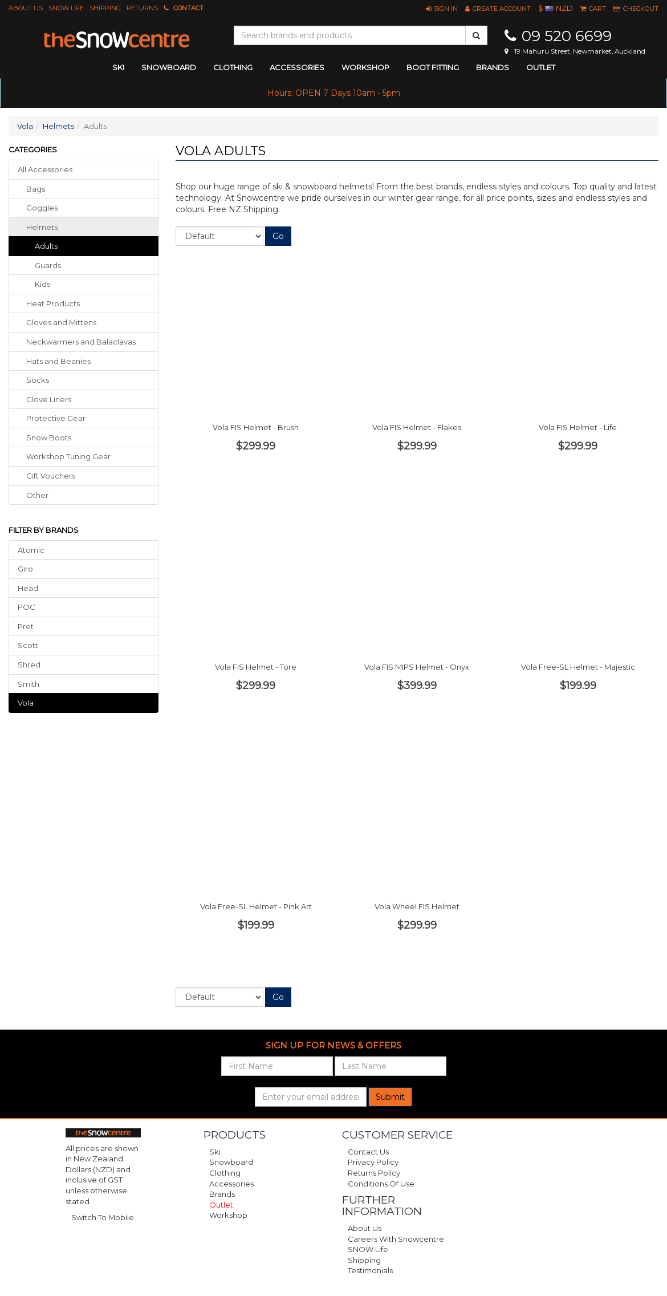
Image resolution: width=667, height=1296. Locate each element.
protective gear (56, 418)
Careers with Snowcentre (396, 1239)
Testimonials (370, 1270)
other (37, 495)
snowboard (168, 67)
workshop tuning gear (68, 456)
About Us (26, 8)
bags (35, 188)
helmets (42, 227)
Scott (28, 645)
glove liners (48, 399)
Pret (26, 626)
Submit (390, 1097)
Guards (48, 265)
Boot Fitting (432, 67)
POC (26, 606)
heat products (53, 303)
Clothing (225, 1172)
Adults (46, 245)
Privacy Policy (373, 1162)
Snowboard (231, 1162)
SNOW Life (66, 8)
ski (118, 67)
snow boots (48, 437)
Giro (25, 568)
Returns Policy (374, 1172)
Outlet (540, 67)
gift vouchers (50, 475)
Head (28, 588)
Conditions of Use (381, 1183)
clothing (233, 67)
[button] (442, 9)
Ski (215, 1151)
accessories (297, 67)
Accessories (231, 1183)
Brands (492, 67)
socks (37, 379)
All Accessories (45, 169)
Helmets (58, 126)
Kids (42, 284)
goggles (42, 207)
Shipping (105, 8)
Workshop (365, 67)
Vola (25, 126)
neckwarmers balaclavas (81, 341)
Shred (29, 664)
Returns (142, 8)
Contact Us (368, 1151)
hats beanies (58, 361)
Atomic (31, 549)
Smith (28, 683)
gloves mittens (61, 322)
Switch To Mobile (102, 1217)
